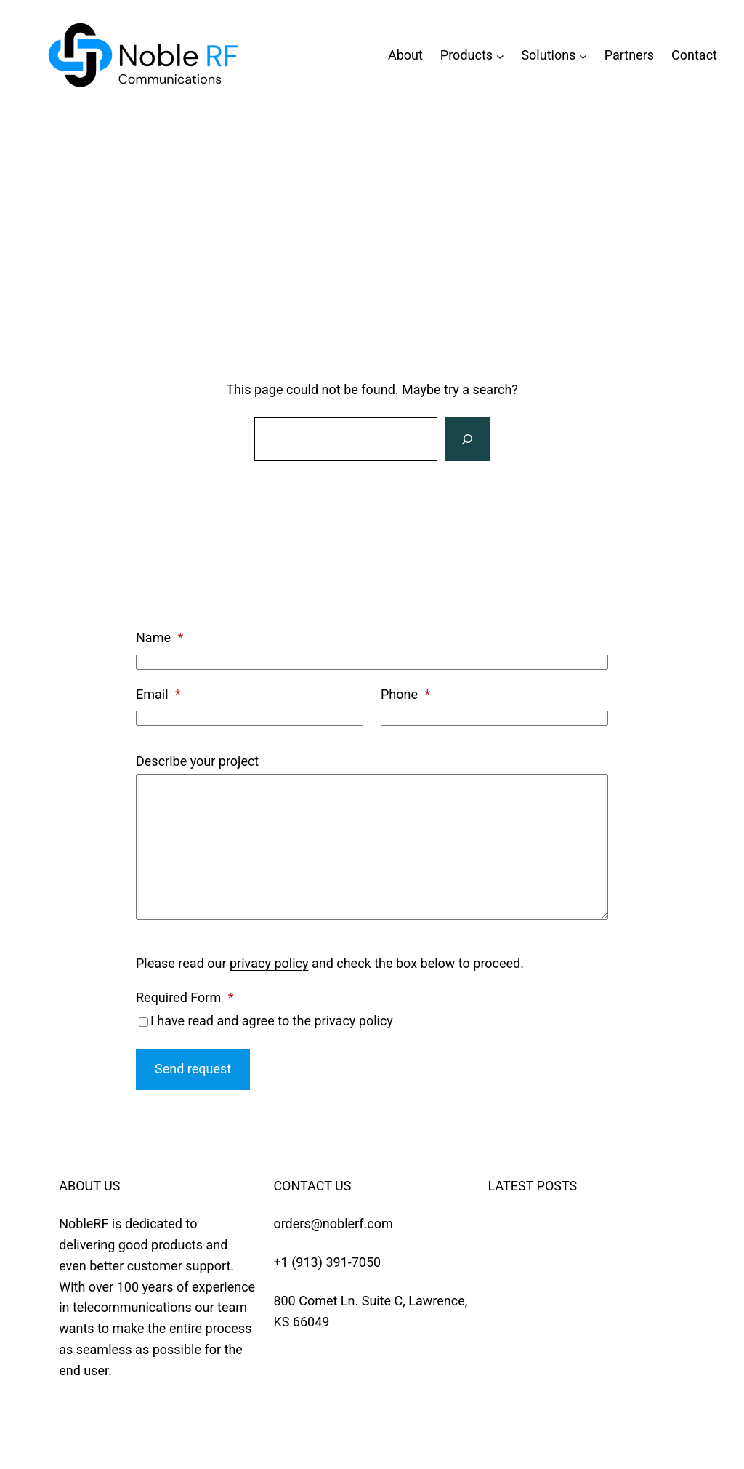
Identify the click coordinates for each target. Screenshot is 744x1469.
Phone (405, 694)
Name (159, 637)
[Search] (467, 439)
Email (158, 694)
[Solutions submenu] (583, 56)
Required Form (184, 997)
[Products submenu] (500, 56)
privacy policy (269, 963)
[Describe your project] (372, 847)
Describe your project (197, 761)
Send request (193, 1068)
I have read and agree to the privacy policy (271, 1020)
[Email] (249, 718)
